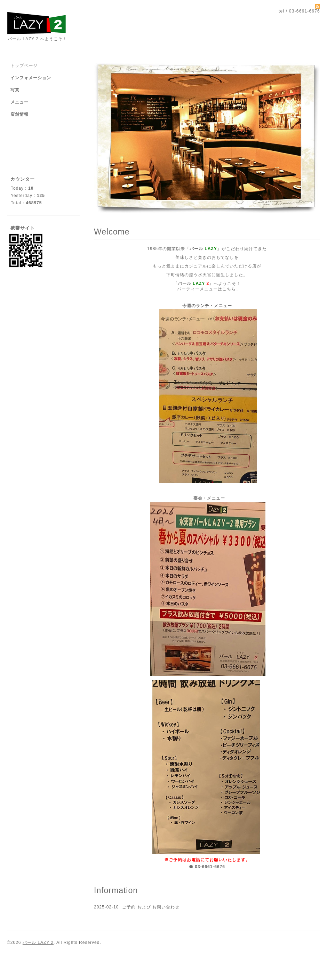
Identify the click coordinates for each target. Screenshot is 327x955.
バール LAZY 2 (38, 942)
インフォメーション (30, 77)
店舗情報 (19, 114)
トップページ (24, 65)
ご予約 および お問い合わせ (151, 907)
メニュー (19, 102)
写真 (14, 90)
